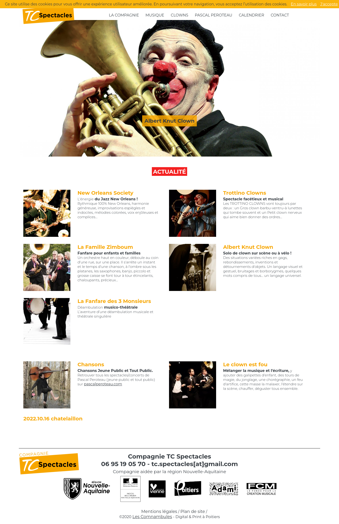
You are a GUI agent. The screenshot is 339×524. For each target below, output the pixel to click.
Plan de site (192, 511)
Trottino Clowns (244, 193)
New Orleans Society (105, 193)
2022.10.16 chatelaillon (52, 418)
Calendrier (251, 15)
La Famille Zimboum (105, 247)
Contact (280, 15)
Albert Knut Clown (248, 247)
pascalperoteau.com (103, 384)
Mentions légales (159, 511)
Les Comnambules (152, 516)
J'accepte (329, 4)
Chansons (90, 364)
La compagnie (124, 15)
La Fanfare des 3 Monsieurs (114, 301)
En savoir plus (304, 4)
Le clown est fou (245, 364)
